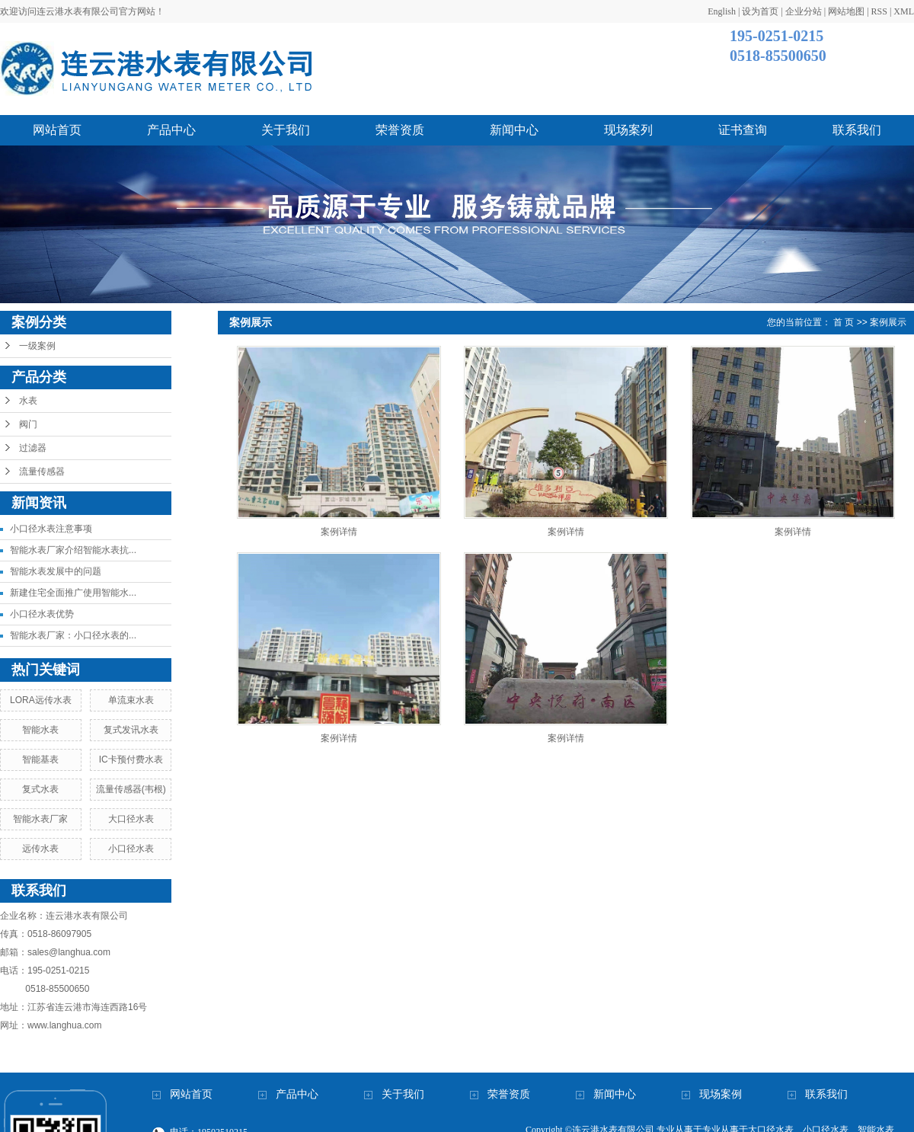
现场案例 (720, 1094)
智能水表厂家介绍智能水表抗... (73, 550)
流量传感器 (42, 471)
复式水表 (40, 789)
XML (903, 11)
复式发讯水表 (131, 729)
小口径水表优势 (42, 614)
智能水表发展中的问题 (55, 571)
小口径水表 (131, 848)
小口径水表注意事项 (51, 528)
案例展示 (888, 322)
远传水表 (40, 848)
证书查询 (742, 129)
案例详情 (339, 531)
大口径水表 (131, 819)
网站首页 (57, 129)
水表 (28, 400)
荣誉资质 (400, 129)
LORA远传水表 (41, 700)
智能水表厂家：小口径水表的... (73, 635)
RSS (879, 11)
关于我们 (285, 129)
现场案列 (628, 129)
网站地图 (846, 11)
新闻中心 (514, 129)
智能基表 (40, 759)
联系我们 (857, 129)
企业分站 (803, 11)
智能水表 (40, 729)
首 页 (843, 322)
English (722, 11)
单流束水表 (131, 700)
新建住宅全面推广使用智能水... (73, 592)
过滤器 (32, 448)
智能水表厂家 (40, 819)
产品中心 (171, 129)
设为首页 (760, 11)
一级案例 (37, 346)
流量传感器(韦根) (131, 789)
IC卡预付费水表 (131, 759)
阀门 (28, 424)
